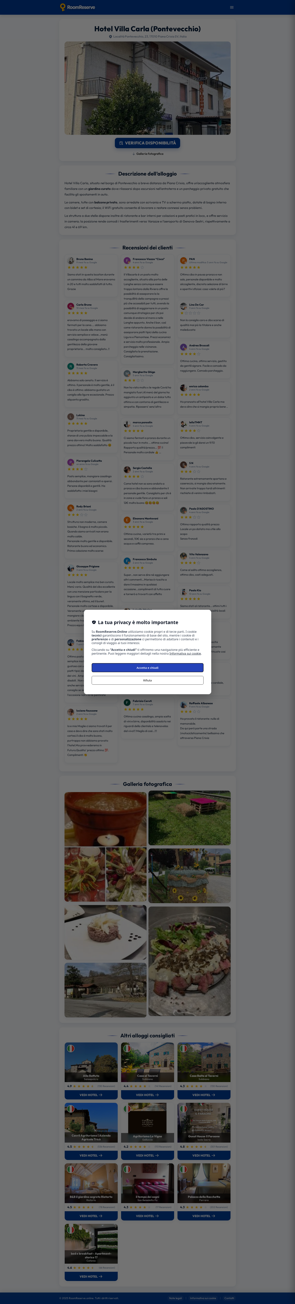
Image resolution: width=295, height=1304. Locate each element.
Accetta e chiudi (147, 668)
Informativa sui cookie (185, 653)
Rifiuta (147, 680)
